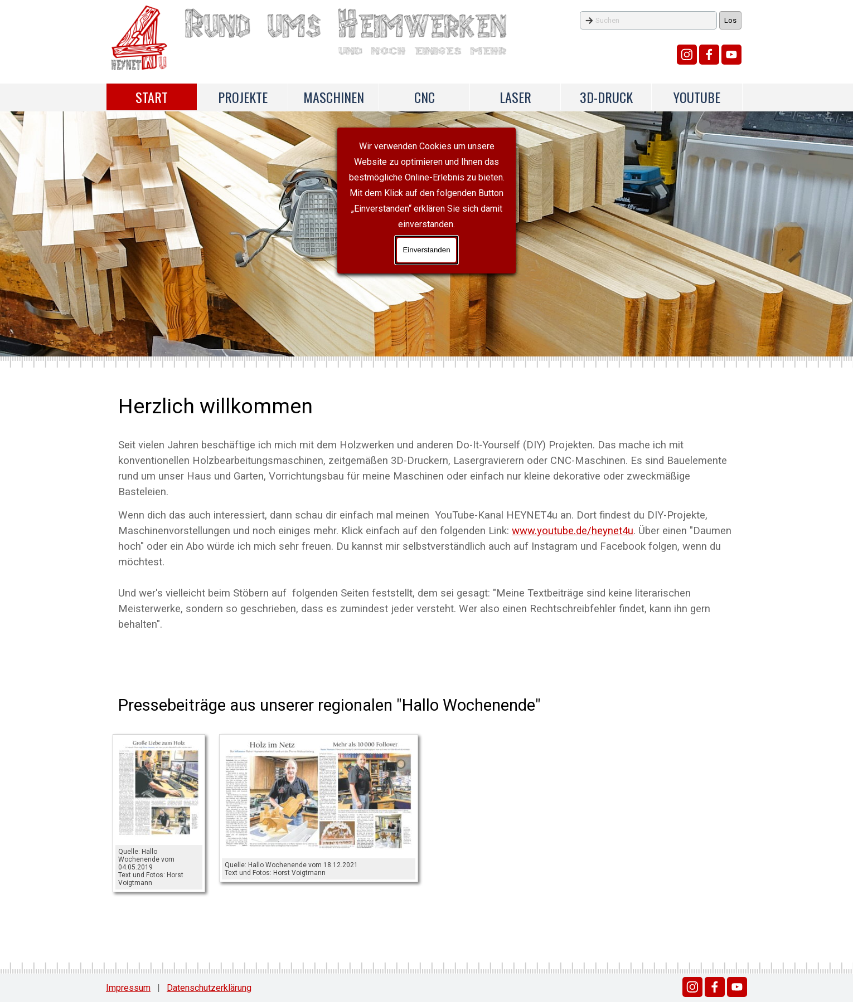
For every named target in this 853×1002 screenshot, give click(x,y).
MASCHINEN (333, 97)
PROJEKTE (243, 97)
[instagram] (687, 55)
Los (730, 20)
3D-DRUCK (606, 97)
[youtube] (731, 55)
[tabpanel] (426, 511)
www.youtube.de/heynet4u (572, 531)
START (151, 97)
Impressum (128, 988)
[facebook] (709, 55)
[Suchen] (648, 20)
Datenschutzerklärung (209, 988)
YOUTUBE (696, 97)
